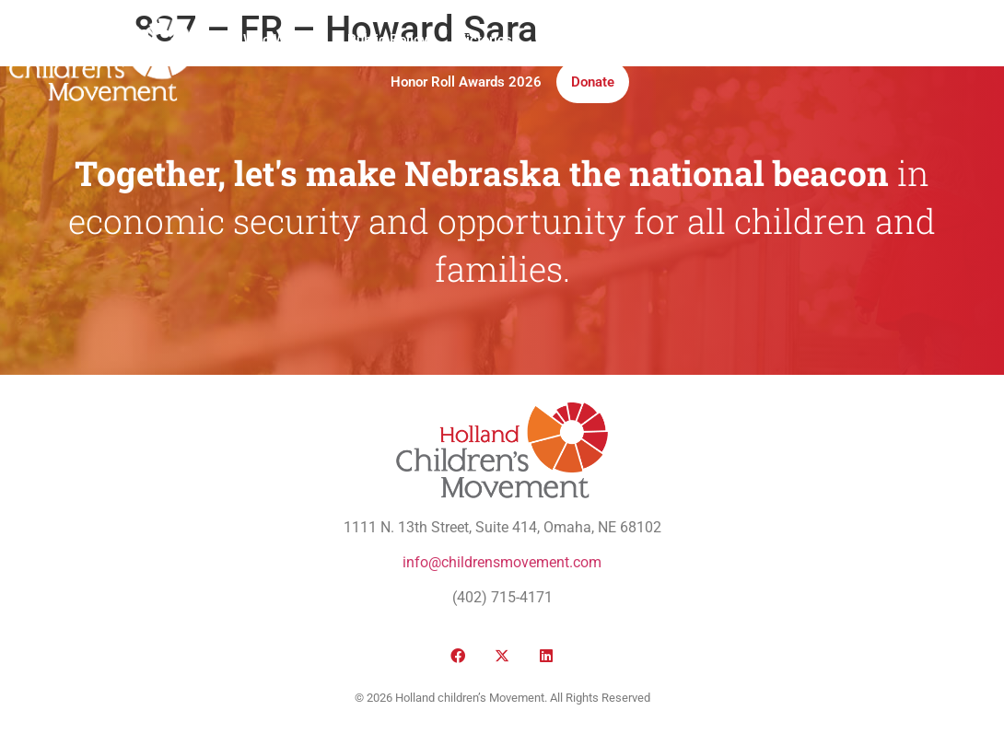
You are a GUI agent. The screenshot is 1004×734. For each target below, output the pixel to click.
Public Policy (387, 39)
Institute (634, 39)
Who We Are (280, 39)
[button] (826, 61)
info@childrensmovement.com (502, 562)
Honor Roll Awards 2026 (466, 82)
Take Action (725, 39)
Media (560, 39)
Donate (592, 82)
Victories (484, 39)
